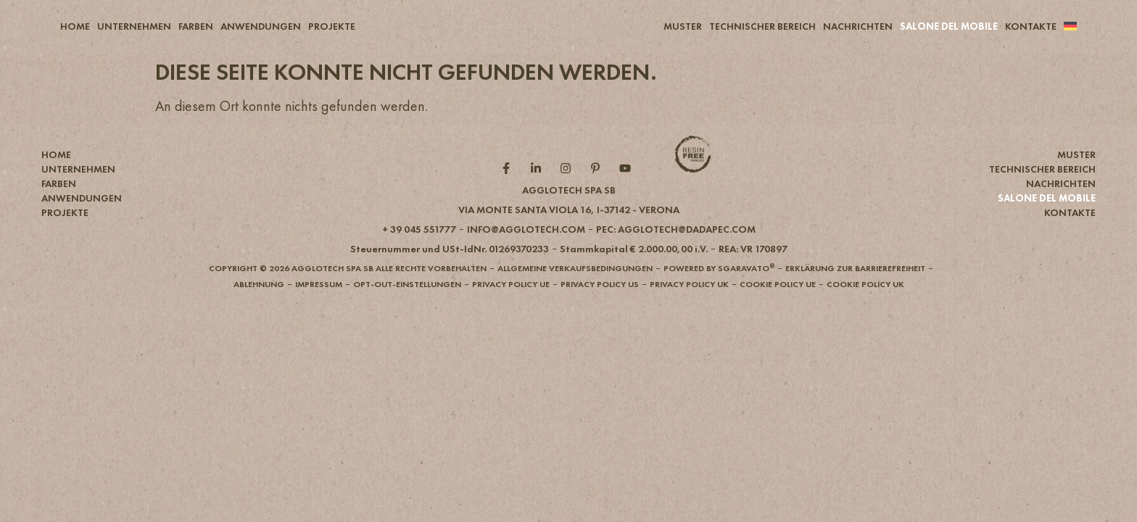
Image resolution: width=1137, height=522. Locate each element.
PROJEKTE (331, 26)
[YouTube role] (628, 192)
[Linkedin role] (539, 192)
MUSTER (682, 26)
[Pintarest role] (599, 192)
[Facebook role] (509, 192)
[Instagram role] (569, 192)
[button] (568, 233)
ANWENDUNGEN (260, 26)
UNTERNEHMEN (134, 26)
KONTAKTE (1031, 26)
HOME (75, 26)
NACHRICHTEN (858, 26)
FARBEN (195, 26)
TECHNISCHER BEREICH (762, 26)
